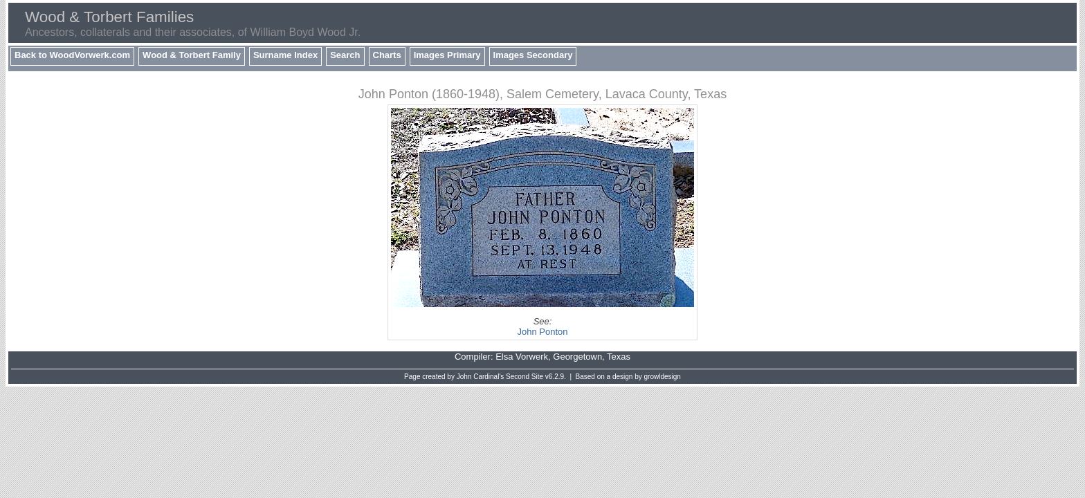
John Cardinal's (480, 376)
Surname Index (285, 55)
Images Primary (447, 55)
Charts (387, 55)
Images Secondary (533, 55)
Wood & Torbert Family (192, 55)
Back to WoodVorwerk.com (72, 55)
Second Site (524, 376)
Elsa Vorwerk (521, 356)
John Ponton (542, 331)
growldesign (662, 376)
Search (345, 55)
